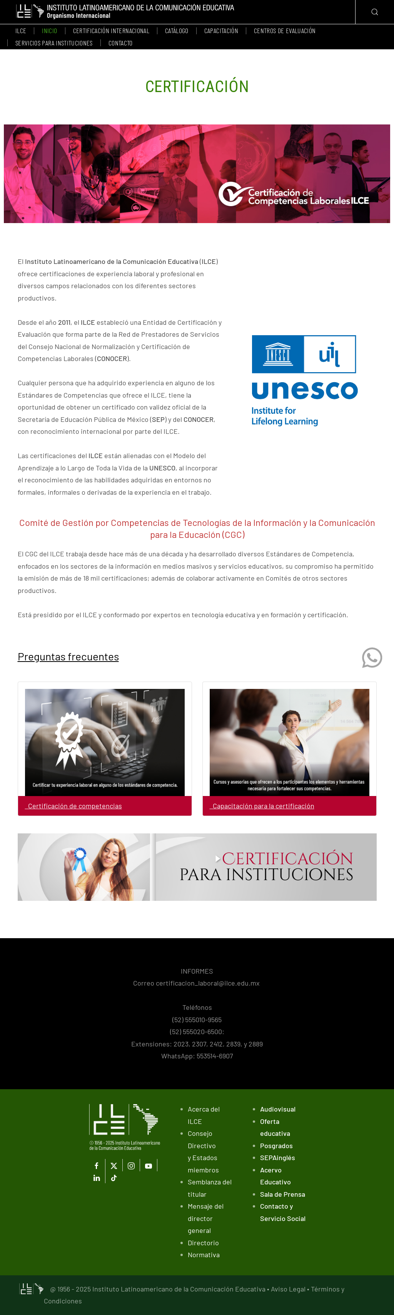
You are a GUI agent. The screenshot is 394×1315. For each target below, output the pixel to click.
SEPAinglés (277, 1157)
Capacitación (221, 30)
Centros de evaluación (285, 30)
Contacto (121, 43)
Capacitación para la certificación (262, 805)
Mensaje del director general (206, 1218)
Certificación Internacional (111, 30)
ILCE (20, 30)
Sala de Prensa (282, 1194)
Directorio (203, 1242)
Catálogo (177, 30)
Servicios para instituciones (54, 43)
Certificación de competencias (73, 805)
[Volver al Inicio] (125, 12)
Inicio (49, 30)
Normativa (204, 1254)
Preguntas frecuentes (68, 656)
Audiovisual (278, 1109)
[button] (375, 12)
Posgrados (276, 1145)
